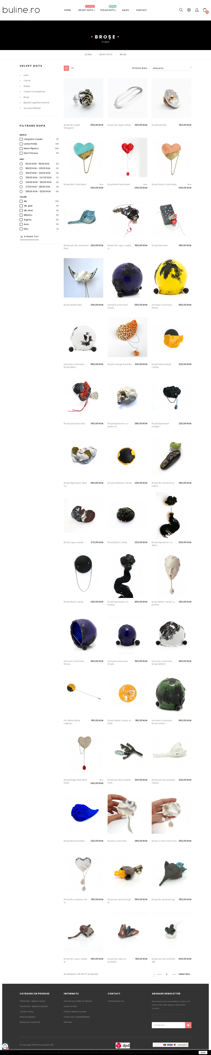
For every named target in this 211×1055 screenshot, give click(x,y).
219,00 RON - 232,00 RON (38, 173)
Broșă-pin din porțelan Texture (163, 781)
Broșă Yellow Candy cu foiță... (119, 722)
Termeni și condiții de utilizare (78, 1001)
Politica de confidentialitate (77, 1016)
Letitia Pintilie (30, 144)
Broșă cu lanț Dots (117, 840)
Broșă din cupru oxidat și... (119, 247)
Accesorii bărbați (32, 108)
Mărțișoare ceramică (30, 1022)
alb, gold (28, 206)
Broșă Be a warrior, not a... (75, 901)
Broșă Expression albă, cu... (75, 484)
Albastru (28, 215)
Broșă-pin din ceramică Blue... (76, 247)
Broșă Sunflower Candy (120, 482)
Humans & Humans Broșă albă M (162, 663)
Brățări (27, 86)
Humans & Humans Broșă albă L (74, 366)
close (203, 1052)
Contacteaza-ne (116, 1001)
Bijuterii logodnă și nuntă (36, 102)
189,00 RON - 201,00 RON (38, 168)
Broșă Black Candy (117, 542)
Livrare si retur (70, 1006)
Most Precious (31, 153)
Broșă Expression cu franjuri (118, 603)
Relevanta (172, 68)
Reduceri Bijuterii (28, 1016)
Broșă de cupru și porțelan (117, 960)
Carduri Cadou (27, 1011)
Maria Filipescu (31, 148)
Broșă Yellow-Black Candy (161, 366)
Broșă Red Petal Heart (119, 184)
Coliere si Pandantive (34, 91)
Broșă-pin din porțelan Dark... (119, 781)
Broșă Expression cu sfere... (162, 544)
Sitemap (68, 1022)
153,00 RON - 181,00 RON (37, 164)
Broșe (26, 97)
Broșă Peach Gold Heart (164, 184)
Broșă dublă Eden (73, 304)
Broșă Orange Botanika (120, 364)
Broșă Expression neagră (160, 425)
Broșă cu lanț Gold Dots (164, 840)
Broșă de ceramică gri (163, 899)
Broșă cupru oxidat (73, 542)
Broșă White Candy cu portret (163, 603)
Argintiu (28, 219)
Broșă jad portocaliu (74, 423)
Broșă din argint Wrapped (72, 126)
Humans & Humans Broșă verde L (162, 722)
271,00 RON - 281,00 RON (38, 187)
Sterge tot (29, 237)
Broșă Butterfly (159, 125)
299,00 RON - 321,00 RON (38, 191)
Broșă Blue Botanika (74, 840)
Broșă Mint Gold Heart (75, 184)
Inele (26, 75)
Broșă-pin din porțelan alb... (163, 960)
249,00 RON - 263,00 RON (38, 182)
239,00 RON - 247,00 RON (38, 177)
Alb (25, 201)
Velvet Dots (31, 66)
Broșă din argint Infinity (119, 125)
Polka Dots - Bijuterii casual (32, 1001)
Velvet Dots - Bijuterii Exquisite (34, 1006)
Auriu (26, 224)
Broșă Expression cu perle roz (118, 425)
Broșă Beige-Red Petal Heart (75, 781)
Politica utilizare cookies (75, 1011)
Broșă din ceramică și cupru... (163, 484)
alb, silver (28, 210)
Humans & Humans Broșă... (118, 306)
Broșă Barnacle (160, 245)
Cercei (27, 80)
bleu (26, 229)
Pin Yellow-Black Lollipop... (72, 722)
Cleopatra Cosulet (33, 139)
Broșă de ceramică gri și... (119, 901)
